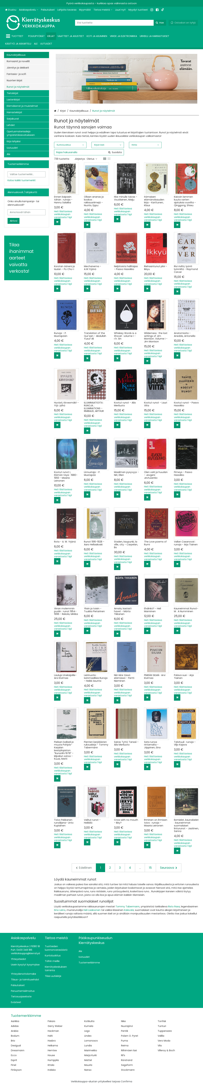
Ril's (123, 1055)
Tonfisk (162, 1021)
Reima (124, 1045)
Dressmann (17, 1050)
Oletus (92, 159)
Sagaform (127, 1065)
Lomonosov (91, 1040)
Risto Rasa (174, 906)
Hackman (53, 1031)
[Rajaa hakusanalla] (89, 152)
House (51, 1055)
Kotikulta (89, 1021)
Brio (13, 1040)
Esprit (14, 1060)
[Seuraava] (168, 867)
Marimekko (90, 1050)
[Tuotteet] (15, 36)
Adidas (15, 1026)
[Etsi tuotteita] (120, 23)
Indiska (52, 1070)
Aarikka (15, 1021)
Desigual (16, 1045)
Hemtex (52, 1050)
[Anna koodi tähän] (27, 212)
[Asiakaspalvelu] (29, 10)
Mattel (88, 1060)
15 (150, 868)
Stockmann (128, 1070)
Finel (13, 1065)
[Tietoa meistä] (103, 10)
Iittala (51, 1065)
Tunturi (162, 1026)
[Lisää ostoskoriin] (57, 222)
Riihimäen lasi (129, 1050)
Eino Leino (59, 910)
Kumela (88, 1026)
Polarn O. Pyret (129, 1035)
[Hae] (160, 23)
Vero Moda (164, 1040)
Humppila (53, 1060)
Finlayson (16, 1070)
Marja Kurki (90, 1055)
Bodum (15, 1035)
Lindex (88, 1035)
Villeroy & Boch (166, 1050)
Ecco (14, 1055)
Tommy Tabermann (128, 906)
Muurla (88, 1065)
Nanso (88, 1070)
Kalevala (129, 910)
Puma (124, 1040)
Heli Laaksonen (92, 910)
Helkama (53, 1045)
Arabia (14, 1031)
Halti (50, 1035)
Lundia (88, 1045)
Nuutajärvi (127, 1026)
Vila (160, 1045)
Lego (87, 1031)
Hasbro (52, 1040)
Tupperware (165, 1031)
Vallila (161, 1035)
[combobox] (120, 23)
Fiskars (51, 1021)
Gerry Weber (55, 1026)
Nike (123, 1021)
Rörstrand (126, 1060)
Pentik (124, 1031)
